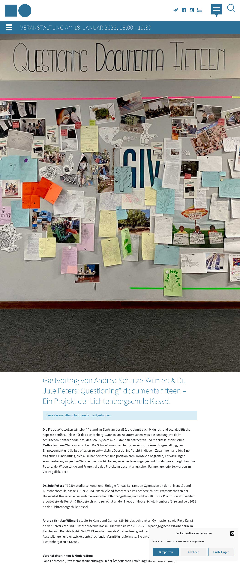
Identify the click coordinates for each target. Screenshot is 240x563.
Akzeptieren (166, 552)
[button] (232, 533)
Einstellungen (221, 552)
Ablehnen (193, 552)
